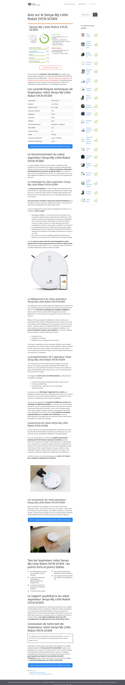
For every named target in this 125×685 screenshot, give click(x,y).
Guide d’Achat (82, 4)
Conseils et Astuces (69, 4)
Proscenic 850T (89, 157)
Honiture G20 (89, 122)
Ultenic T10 (88, 150)
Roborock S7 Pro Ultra (89, 72)
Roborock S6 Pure (89, 63)
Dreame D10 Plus (89, 89)
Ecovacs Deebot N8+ (88, 81)
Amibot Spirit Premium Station (89, 183)
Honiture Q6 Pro (89, 174)
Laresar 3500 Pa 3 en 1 (89, 165)
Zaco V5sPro (88, 35)
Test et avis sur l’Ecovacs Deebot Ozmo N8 (40, 671)
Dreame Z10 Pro (88, 193)
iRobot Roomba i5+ (88, 98)
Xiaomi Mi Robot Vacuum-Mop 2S (89, 140)
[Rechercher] (95, 15)
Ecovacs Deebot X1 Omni (89, 130)
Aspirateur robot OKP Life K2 (37, 670)
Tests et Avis (92, 4)
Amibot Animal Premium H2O (89, 45)
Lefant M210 (88, 200)
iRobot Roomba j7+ (88, 55)
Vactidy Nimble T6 (89, 106)
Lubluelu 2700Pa (89, 114)
